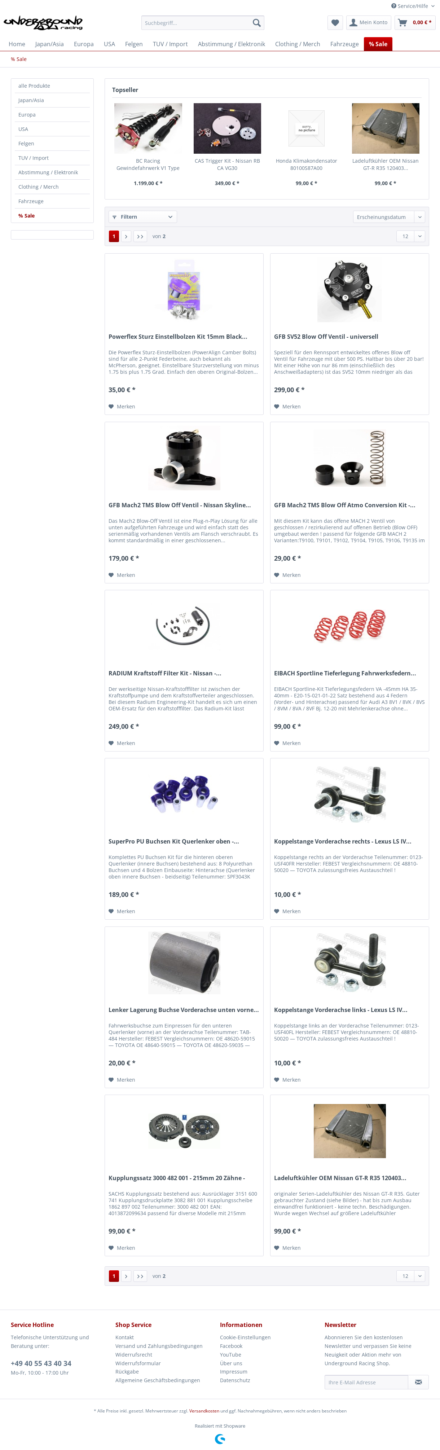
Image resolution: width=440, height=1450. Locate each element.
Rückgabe (127, 1371)
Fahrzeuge (31, 201)
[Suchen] (256, 23)
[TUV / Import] (170, 44)
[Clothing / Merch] (297, 44)
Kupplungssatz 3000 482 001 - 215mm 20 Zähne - (177, 1178)
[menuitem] (203, 26)
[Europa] (84, 44)
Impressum (233, 1371)
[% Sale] (378, 44)
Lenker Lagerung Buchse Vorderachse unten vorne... (184, 1010)
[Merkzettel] (335, 23)
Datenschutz (235, 1380)
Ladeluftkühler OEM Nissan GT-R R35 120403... (385, 164)
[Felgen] (134, 44)
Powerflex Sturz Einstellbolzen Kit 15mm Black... (178, 337)
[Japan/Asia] (49, 44)
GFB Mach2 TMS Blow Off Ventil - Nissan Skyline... (180, 505)
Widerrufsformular (138, 1363)
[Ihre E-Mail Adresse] (366, 1382)
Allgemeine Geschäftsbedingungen (157, 1380)
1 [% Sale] (114, 236)
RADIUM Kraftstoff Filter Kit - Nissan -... (165, 673)
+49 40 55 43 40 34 (41, 1363)
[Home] (17, 44)
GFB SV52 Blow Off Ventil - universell (326, 337)
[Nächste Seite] (126, 236)
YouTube (230, 1354)
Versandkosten (204, 1411)
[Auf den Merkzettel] (122, 406)
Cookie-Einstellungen (245, 1337)
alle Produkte (34, 85)
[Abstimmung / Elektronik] (231, 44)
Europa (27, 114)
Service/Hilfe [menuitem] (410, 6)
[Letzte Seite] (140, 236)
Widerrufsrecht (133, 1354)
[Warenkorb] (415, 23)
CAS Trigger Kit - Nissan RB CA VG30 (227, 164)
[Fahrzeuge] (344, 44)
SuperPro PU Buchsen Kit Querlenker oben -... (174, 841)
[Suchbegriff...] (203, 23)
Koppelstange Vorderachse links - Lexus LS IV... (341, 1010)
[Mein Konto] (368, 23)
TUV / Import (33, 157)
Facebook (231, 1345)
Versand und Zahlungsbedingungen (159, 1345)
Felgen (26, 143)
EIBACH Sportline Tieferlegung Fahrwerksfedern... (345, 673)
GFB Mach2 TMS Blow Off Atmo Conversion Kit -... (344, 505)
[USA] (109, 44)
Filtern (125, 216)
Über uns (231, 1363)
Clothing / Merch (38, 186)
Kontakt (124, 1337)
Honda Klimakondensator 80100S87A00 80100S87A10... (306, 164)
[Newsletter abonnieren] (418, 1382)
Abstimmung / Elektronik (48, 172)
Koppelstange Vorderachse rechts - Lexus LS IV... (343, 841)
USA (23, 129)
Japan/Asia (31, 100)
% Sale (26, 215)
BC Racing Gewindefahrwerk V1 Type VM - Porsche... (148, 164)
